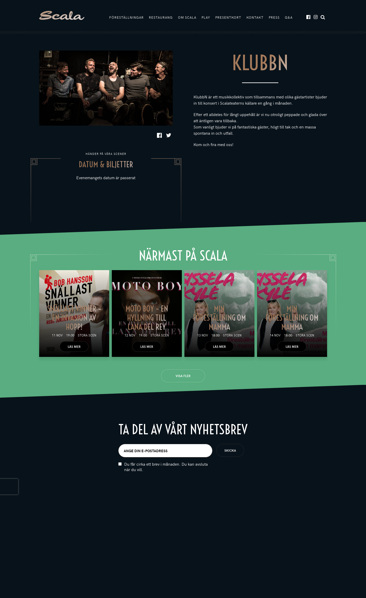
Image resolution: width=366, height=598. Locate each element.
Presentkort (228, 17)
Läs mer (74, 346)
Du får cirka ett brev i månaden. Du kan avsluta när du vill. (166, 476)
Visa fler (183, 376)
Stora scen (87, 335)
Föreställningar (126, 17)
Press (274, 17)
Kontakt (255, 17)
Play (206, 17)
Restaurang (161, 17)
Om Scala (187, 17)
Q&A (289, 17)
